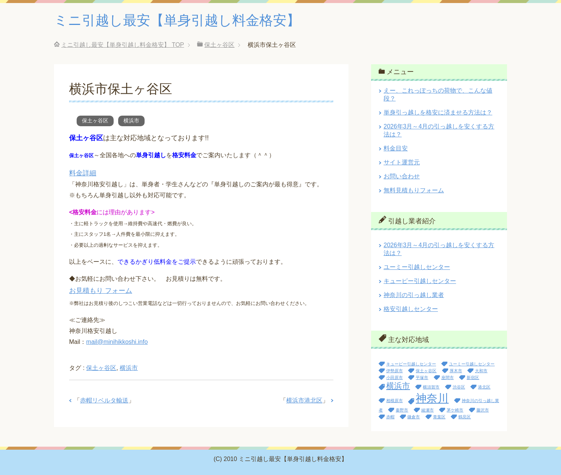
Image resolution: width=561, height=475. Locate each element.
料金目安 (396, 148)
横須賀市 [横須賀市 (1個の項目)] (431, 387)
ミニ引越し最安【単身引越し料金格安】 (177, 20)
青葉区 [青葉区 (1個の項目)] (439, 417)
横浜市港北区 (304, 400)
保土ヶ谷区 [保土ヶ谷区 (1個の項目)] (426, 370)
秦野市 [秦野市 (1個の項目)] (402, 410)
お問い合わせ (402, 176)
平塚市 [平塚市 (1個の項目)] (422, 377)
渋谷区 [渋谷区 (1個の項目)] (459, 387)
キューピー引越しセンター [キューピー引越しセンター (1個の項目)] (411, 364)
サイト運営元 (402, 162)
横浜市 (131, 121)
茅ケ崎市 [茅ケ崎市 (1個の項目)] (455, 410)
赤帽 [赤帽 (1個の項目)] (390, 417)
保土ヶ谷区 (95, 121)
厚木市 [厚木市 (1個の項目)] (456, 370)
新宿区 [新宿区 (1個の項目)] (473, 377)
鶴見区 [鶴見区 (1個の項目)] (464, 417)
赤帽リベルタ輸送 (104, 400)
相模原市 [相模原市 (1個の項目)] (394, 400)
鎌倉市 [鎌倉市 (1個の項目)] (413, 417)
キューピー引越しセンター (420, 281)
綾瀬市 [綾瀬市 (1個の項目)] (427, 410)
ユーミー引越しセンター (417, 267)
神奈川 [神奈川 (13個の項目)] (432, 398)
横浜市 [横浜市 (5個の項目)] (398, 385)
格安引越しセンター (411, 309)
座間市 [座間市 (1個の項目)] (447, 377)
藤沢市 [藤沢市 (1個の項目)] (482, 410)
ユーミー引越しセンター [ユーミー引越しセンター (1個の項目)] (472, 364)
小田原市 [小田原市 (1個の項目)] (394, 377)
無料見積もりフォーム (414, 190)
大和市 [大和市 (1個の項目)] (481, 370)
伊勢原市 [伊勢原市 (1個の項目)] (394, 370)
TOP (122, 45)
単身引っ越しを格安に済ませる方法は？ (438, 112)
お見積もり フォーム (100, 290)
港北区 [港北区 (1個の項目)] (484, 387)
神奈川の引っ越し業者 (414, 295)
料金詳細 (82, 173)
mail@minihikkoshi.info (117, 342)
